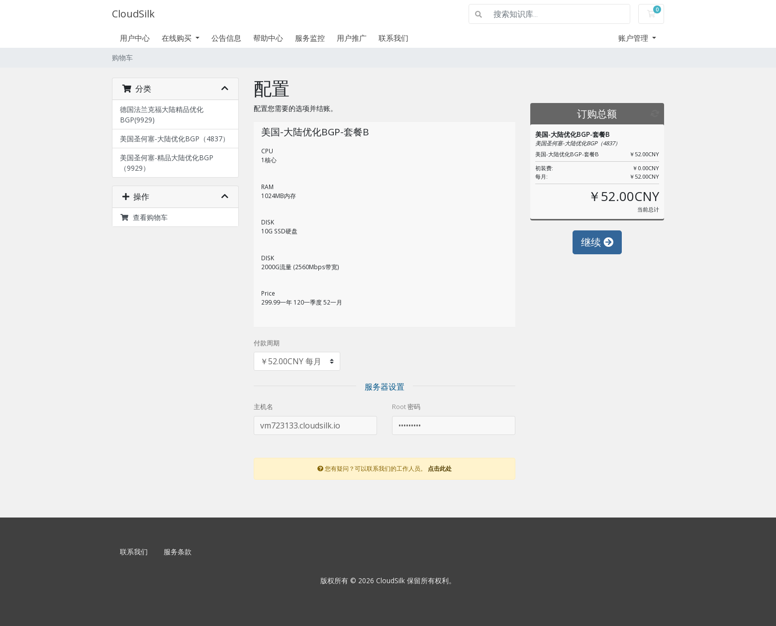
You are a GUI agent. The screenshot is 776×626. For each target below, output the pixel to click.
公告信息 (226, 38)
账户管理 (634, 38)
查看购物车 (144, 217)
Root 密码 (406, 406)
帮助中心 (268, 38)
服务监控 (310, 38)
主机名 (263, 406)
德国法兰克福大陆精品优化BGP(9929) (161, 114)
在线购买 (178, 38)
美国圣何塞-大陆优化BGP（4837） (174, 138)
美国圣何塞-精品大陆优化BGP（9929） (166, 163)
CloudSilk (133, 13)
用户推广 (352, 38)
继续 (597, 242)
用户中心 (135, 38)
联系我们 (393, 38)
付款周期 (267, 342)
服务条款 (178, 551)
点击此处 (440, 468)
